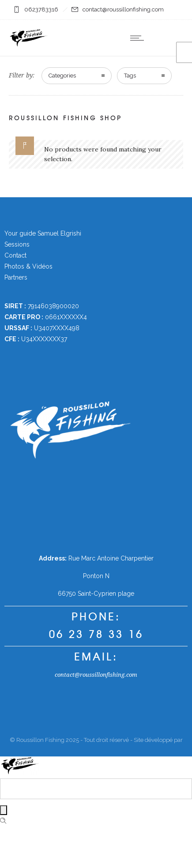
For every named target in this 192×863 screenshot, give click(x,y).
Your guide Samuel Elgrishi (42, 233)
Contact (15, 255)
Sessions (17, 244)
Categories (62, 75)
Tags (130, 75)
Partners (15, 277)
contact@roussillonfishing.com (96, 674)
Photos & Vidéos (28, 266)
